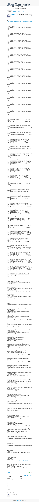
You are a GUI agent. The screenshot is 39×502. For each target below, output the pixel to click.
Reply (8, 472)
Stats (19, 11)
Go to (23, 11)
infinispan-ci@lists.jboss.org (12, 479)
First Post (9, 11)
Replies (14, 11)
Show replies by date (28, 475)
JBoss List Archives (18, 4)
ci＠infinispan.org (14, 14)
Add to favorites (10, 486)
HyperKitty (19, 500)
